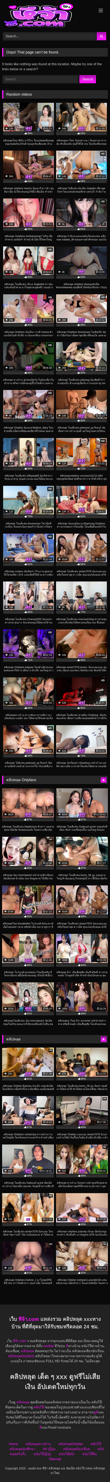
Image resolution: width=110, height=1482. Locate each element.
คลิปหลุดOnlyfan (70, 1444)
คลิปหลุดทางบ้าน (38, 1444)
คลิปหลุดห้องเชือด (76, 1449)
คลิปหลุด (27, 1351)
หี (67, 1346)
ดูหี (96, 1412)
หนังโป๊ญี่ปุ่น (42, 1454)
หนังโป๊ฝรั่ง (67, 1454)
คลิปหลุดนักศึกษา (22, 1449)
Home (13, 1444)
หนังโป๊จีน (89, 1454)
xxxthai (48, 1346)
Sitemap (55, 1459)
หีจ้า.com (28, 1319)
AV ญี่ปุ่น (49, 1449)
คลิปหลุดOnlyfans (21, 1356)
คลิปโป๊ (39, 1407)
